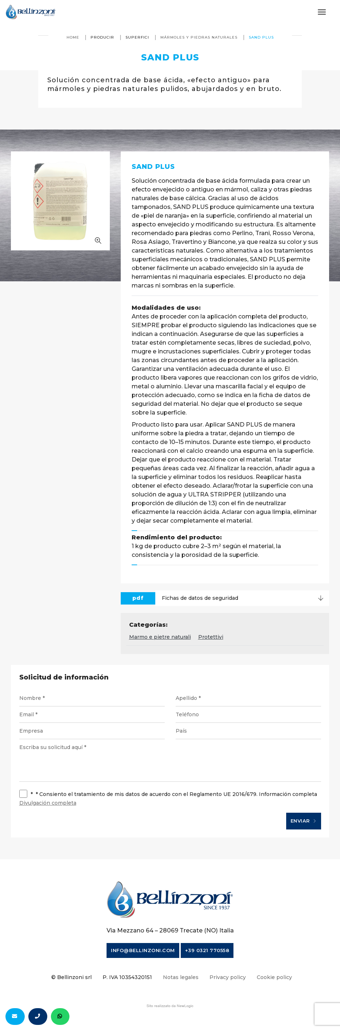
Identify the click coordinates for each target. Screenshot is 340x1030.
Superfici (137, 37)
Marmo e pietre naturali (160, 637)
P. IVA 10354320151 (127, 977)
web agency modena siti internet (170, 1006)
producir (102, 37)
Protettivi (210, 637)
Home (73, 37)
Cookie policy (274, 977)
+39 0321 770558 (207, 950)
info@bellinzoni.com (143, 950)
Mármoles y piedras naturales (198, 37)
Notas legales (181, 977)
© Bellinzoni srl (71, 977)
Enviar (304, 821)
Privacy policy (227, 977)
